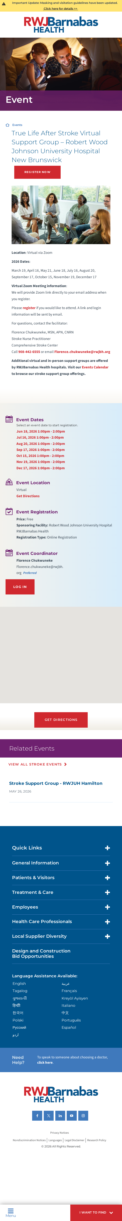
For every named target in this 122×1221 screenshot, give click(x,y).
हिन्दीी (16, 1005)
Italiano (68, 1005)
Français (69, 990)
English (19, 983)
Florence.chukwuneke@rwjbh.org (82, 351)
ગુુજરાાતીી (20, 998)
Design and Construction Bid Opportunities (41, 953)
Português (71, 1020)
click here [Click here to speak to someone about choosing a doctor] (45, 1062)
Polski (18, 1020)
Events (17, 125)
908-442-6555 (29, 351)
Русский (19, 1027)
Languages (55, 1140)
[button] (96, 1213)
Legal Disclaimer (74, 1140)
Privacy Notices (59, 1133)
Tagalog (20, 990)
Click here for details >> (60, 8)
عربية (66, 983)
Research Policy (96, 1140)
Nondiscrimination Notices (29, 1140)
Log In (20, 587)
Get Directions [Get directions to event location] (28, 496)
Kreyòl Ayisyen (75, 998)
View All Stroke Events (35, 764)
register (29, 307)
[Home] (61, 24)
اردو (16, 1034)
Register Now (37, 172)
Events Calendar (95, 367)
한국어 (18, 1012)
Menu (11, 1212)
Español (69, 1027)
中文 (65, 1012)
